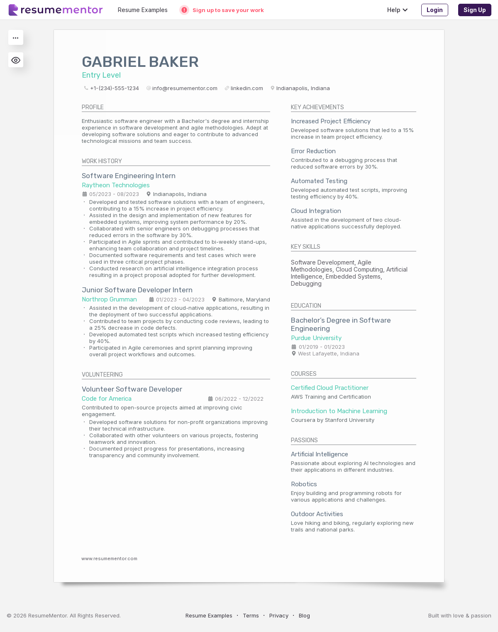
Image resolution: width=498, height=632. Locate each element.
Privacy (278, 615)
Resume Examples (209, 615)
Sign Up (475, 9)
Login (435, 9)
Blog (304, 615)
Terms (251, 615)
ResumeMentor (47, 615)
